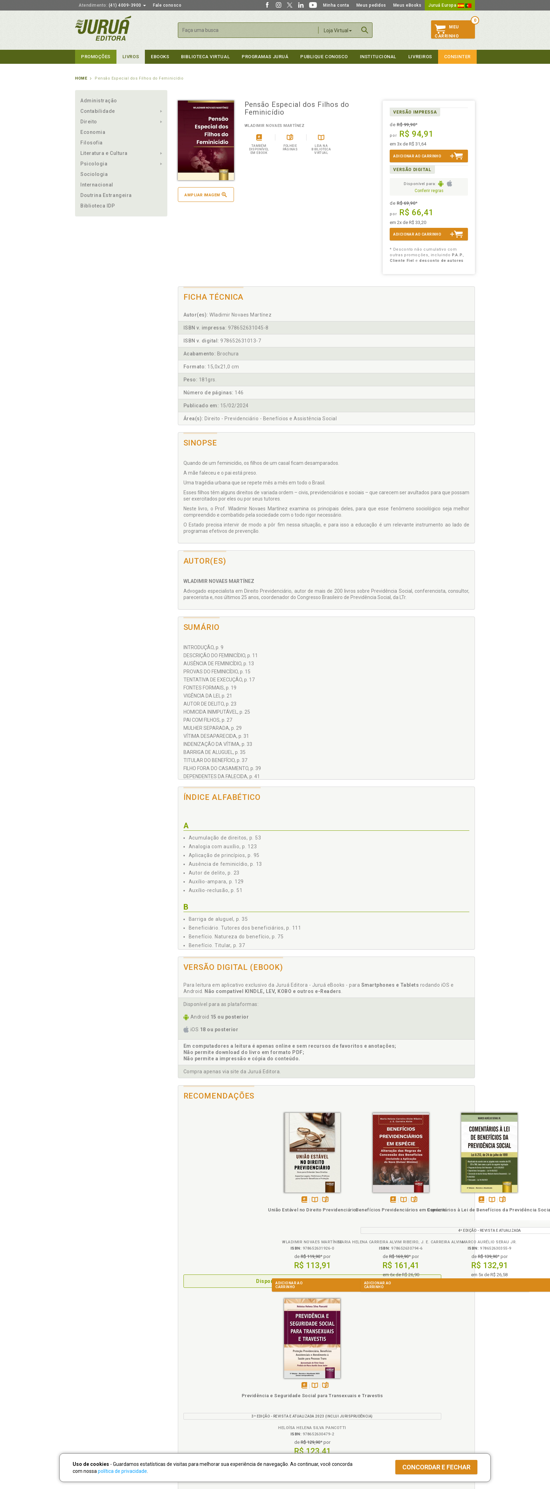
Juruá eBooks (89, 1401)
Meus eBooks (407, 5)
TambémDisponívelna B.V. (217, 1200)
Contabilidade (97, 111)
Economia (92, 132)
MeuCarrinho (447, 32)
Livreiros (420, 56)
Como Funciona (191, 1423)
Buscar (364, 30)
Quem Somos (89, 1379)
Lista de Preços (391, 1387)
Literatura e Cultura (104, 153)
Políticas (187, 1372)
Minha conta (336, 5)
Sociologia (94, 174)
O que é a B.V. (189, 1415)
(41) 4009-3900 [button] (112, 5)
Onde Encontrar (91, 1409)
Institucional (378, 56)
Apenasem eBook (207, 1200)
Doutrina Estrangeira (106, 195)
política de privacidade (122, 1471)
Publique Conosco (324, 56)
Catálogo (384, 1379)
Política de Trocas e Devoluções (209, 1387)
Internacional (96, 185)
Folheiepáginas (228, 1200)
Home (81, 78)
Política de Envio (192, 1394)
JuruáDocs (289, 1416)
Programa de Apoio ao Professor (309, 1394)
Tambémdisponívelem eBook (281, 1200)
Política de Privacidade (199, 1379)
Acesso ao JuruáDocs (298, 1423)
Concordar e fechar (436, 1467)
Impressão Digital (93, 1387)
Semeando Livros (293, 1387)
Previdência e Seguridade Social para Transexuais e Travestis (437, 1216)
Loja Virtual (338, 30)
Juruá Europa (449, 5)
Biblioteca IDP (97, 206)
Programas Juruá (265, 56)
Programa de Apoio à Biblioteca (308, 1401)
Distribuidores (389, 1394)
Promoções (95, 56)
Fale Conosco (89, 1416)
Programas (290, 1372)
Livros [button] (130, 56)
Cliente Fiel (287, 1379)
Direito (88, 121)
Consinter (457, 56)
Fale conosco (167, 5)
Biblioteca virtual (205, 56)
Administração (98, 100)
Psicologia (93, 163)
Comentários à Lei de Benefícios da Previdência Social (363, 1216)
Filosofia (91, 142)
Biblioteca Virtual (200, 1408)
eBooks (160, 56)
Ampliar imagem (206, 194)
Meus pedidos (371, 5)
